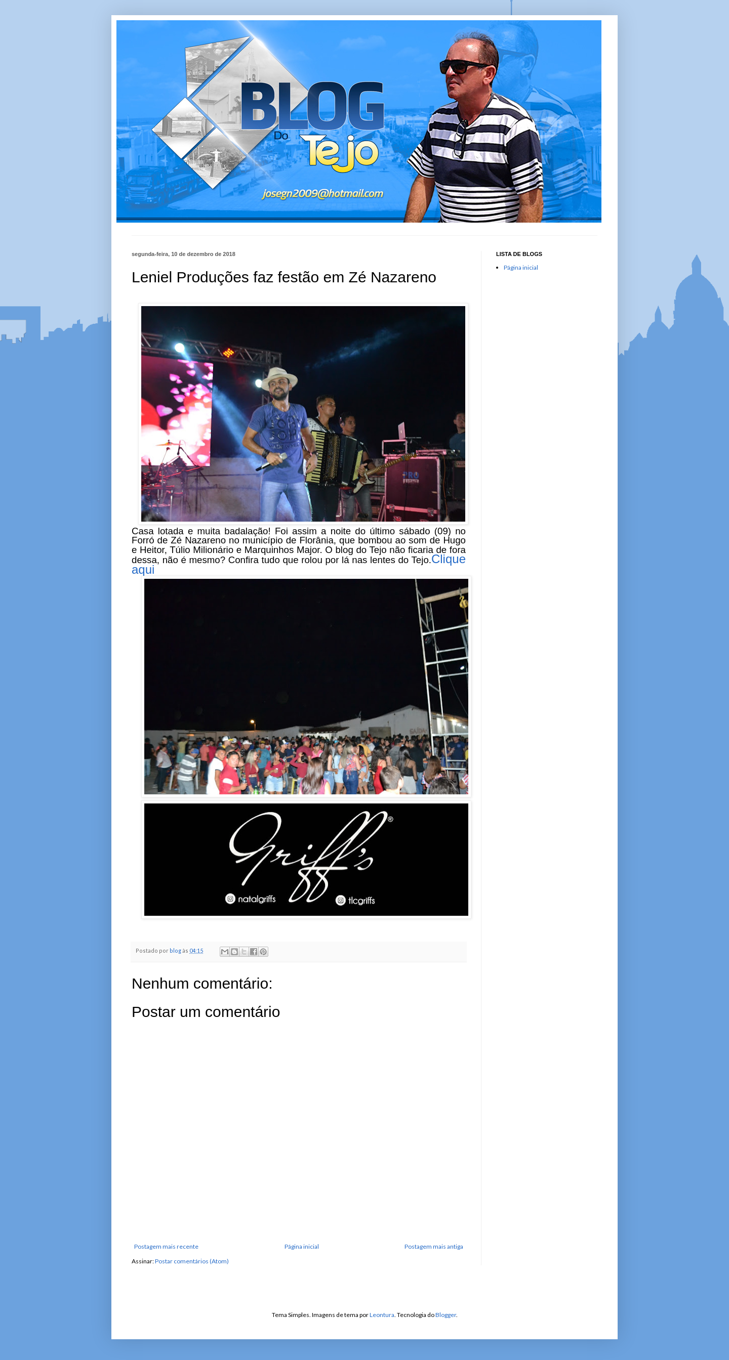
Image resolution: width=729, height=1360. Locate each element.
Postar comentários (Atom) (192, 1261)
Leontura (382, 1315)
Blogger (445, 1315)
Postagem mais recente (166, 1246)
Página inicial (302, 1246)
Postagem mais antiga (433, 1246)
